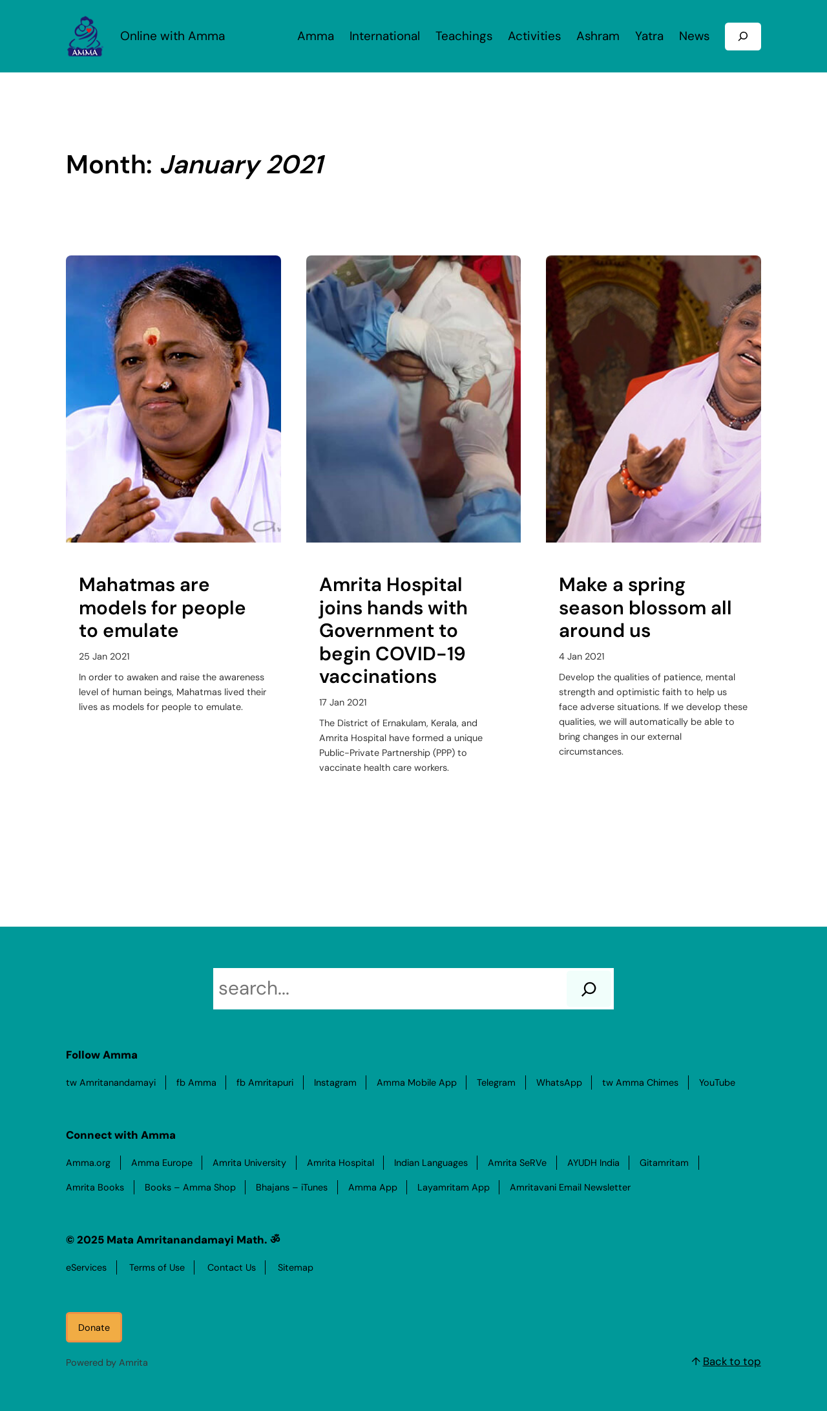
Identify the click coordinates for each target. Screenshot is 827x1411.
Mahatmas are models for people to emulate (162, 608)
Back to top (732, 1361)
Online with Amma (172, 36)
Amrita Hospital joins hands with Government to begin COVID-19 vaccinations (393, 631)
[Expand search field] (743, 36)
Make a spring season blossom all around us (645, 608)
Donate (94, 1327)
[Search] (589, 989)
